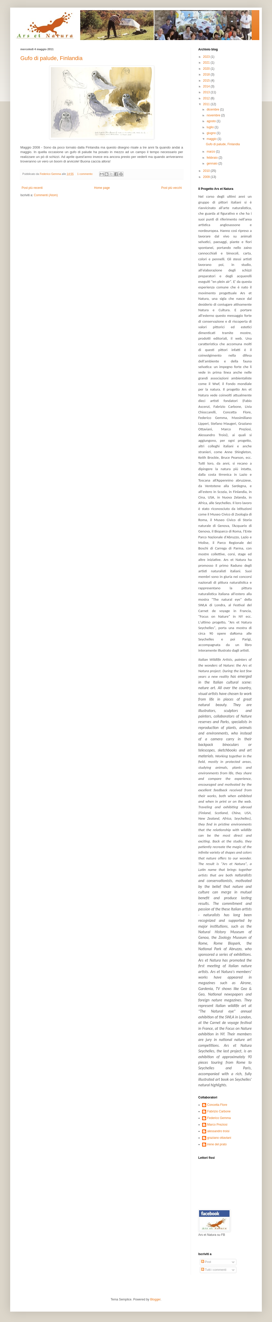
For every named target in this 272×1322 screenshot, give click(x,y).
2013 (207, 92)
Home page (102, 188)
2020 (207, 68)
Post (206, 1262)
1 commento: (85, 173)
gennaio (212, 163)
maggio (212, 139)
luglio (211, 127)
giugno (212, 133)
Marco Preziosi (217, 1124)
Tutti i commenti (213, 1270)
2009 (207, 177)
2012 (207, 98)
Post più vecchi (171, 188)
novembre (214, 115)
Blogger (155, 1299)
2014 (207, 86)
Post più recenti (32, 188)
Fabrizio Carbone (219, 1111)
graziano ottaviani (219, 1138)
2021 (207, 62)
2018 (207, 74)
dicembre (213, 109)
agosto (212, 121)
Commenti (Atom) (46, 195)
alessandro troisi (218, 1131)
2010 (207, 171)
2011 (207, 104)
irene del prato (217, 1144)
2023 (207, 57)
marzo (211, 151)
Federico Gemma (219, 1118)
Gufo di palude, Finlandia (51, 58)
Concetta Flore (217, 1105)
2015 (207, 80)
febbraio (213, 157)
